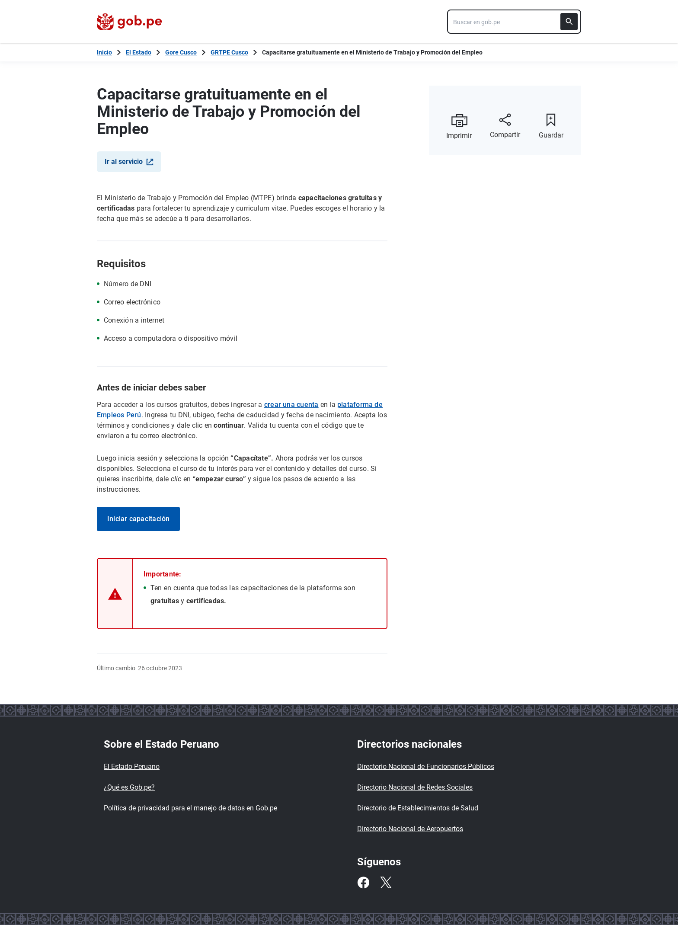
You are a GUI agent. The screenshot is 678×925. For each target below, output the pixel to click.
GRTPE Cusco (229, 52)
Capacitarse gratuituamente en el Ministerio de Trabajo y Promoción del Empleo (372, 52)
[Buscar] (569, 21)
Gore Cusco (181, 52)
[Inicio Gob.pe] (104, 52)
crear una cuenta (291, 404)
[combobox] (514, 22)
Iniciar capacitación (138, 519)
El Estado (138, 52)
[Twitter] (386, 883)
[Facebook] (363, 883)
